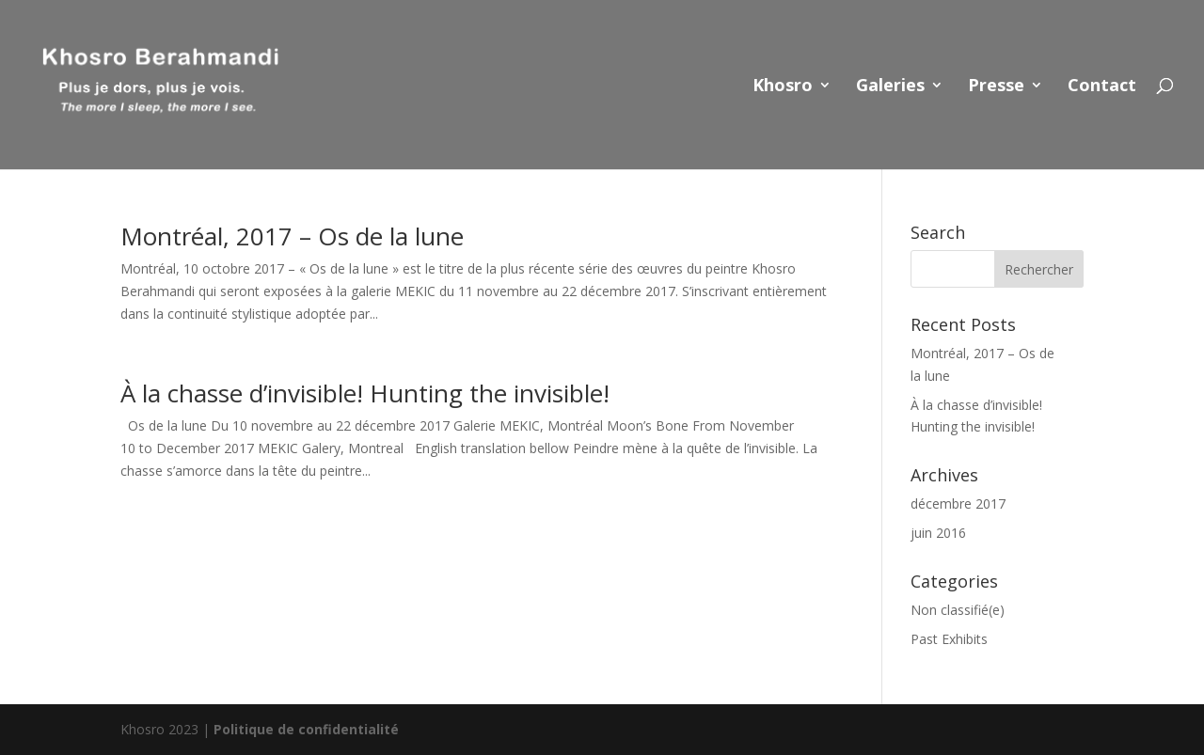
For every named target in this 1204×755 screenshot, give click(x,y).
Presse (996, 87)
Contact (1102, 87)
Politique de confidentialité (306, 729)
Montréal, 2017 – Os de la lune (292, 236)
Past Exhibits (949, 639)
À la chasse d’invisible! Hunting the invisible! (365, 393)
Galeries (890, 87)
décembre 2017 (958, 503)
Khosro (782, 87)
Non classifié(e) (958, 610)
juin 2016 (938, 533)
